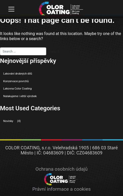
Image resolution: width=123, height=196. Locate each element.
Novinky (8, 121)
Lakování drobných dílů (17, 73)
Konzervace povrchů (16, 81)
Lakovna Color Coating (17, 88)
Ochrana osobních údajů (61, 169)
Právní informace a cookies (61, 189)
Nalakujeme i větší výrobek (20, 96)
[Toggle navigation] (11, 9)
